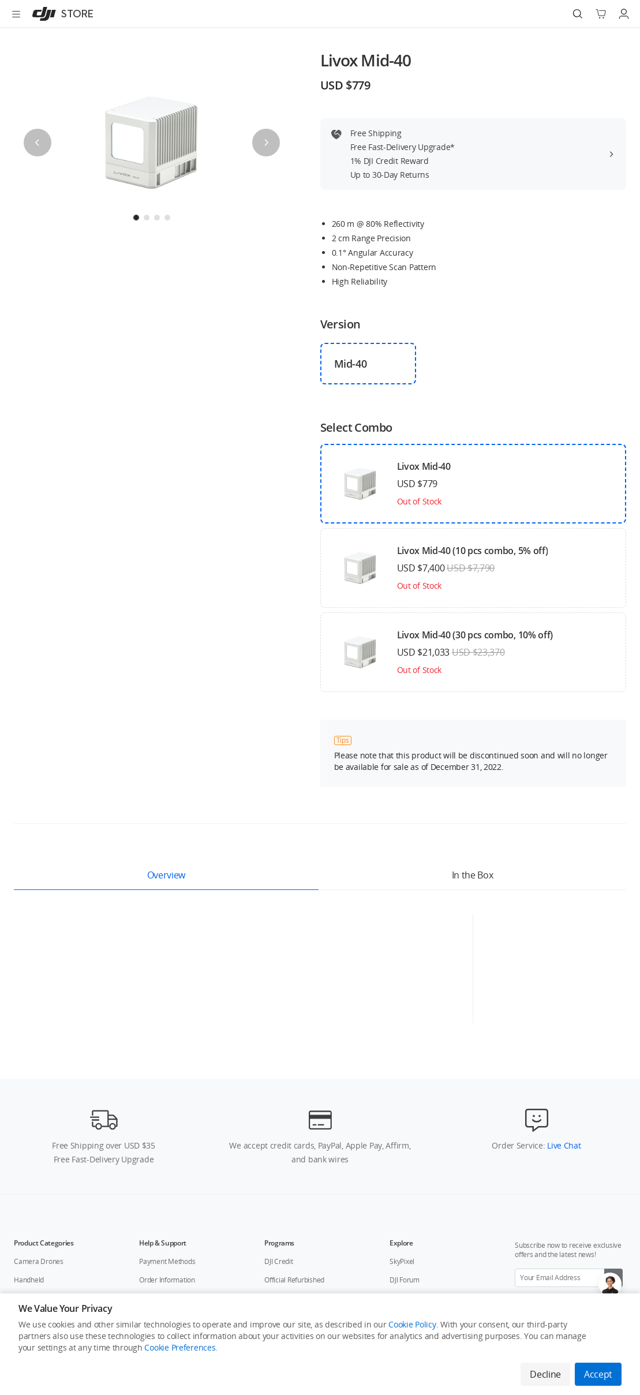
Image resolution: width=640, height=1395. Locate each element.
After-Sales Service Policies (180, 1239)
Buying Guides (412, 1165)
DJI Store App (284, 1165)
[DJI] (60, 14)
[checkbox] (368, 363)
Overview (166, 875)
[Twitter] (561, 1280)
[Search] (577, 13)
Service (25, 1183)
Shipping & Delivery (169, 1165)
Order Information (167, 1146)
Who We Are (76, 1280)
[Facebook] (543, 1280)
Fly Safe (401, 1183)
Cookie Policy (412, 1324)
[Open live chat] (610, 1284)
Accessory (30, 1202)
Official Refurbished (294, 1146)
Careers (168, 1280)
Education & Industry (45, 1165)
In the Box (472, 875)
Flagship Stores (219, 1280)
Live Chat (563, 1012)
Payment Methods (167, 1128)
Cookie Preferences (179, 1347)
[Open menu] (16, 13)
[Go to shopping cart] (600, 13)
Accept (598, 1374)
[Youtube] (580, 1280)
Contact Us (126, 1280)
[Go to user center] (623, 13)
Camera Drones (38, 1128)
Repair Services (162, 1220)
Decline (545, 1374)
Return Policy (159, 1183)
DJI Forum (405, 1146)
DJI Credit (278, 1128)
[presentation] (151, 142)
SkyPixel (402, 1128)
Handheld (29, 1146)
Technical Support (166, 1202)
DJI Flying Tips (410, 1202)
